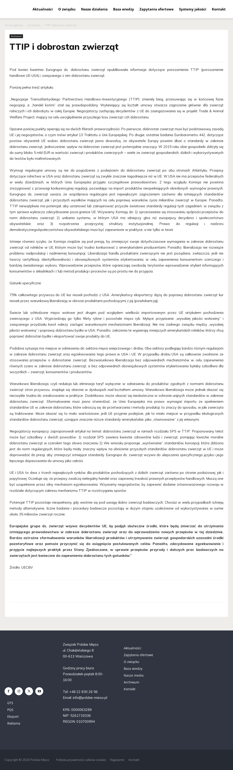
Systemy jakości (192, 9)
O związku (67, 9)
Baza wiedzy (123, 9)
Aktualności (43, 9)
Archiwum (34, 25)
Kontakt (219, 9)
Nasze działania (94, 9)
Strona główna (14, 25)
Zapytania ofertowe (156, 9)
